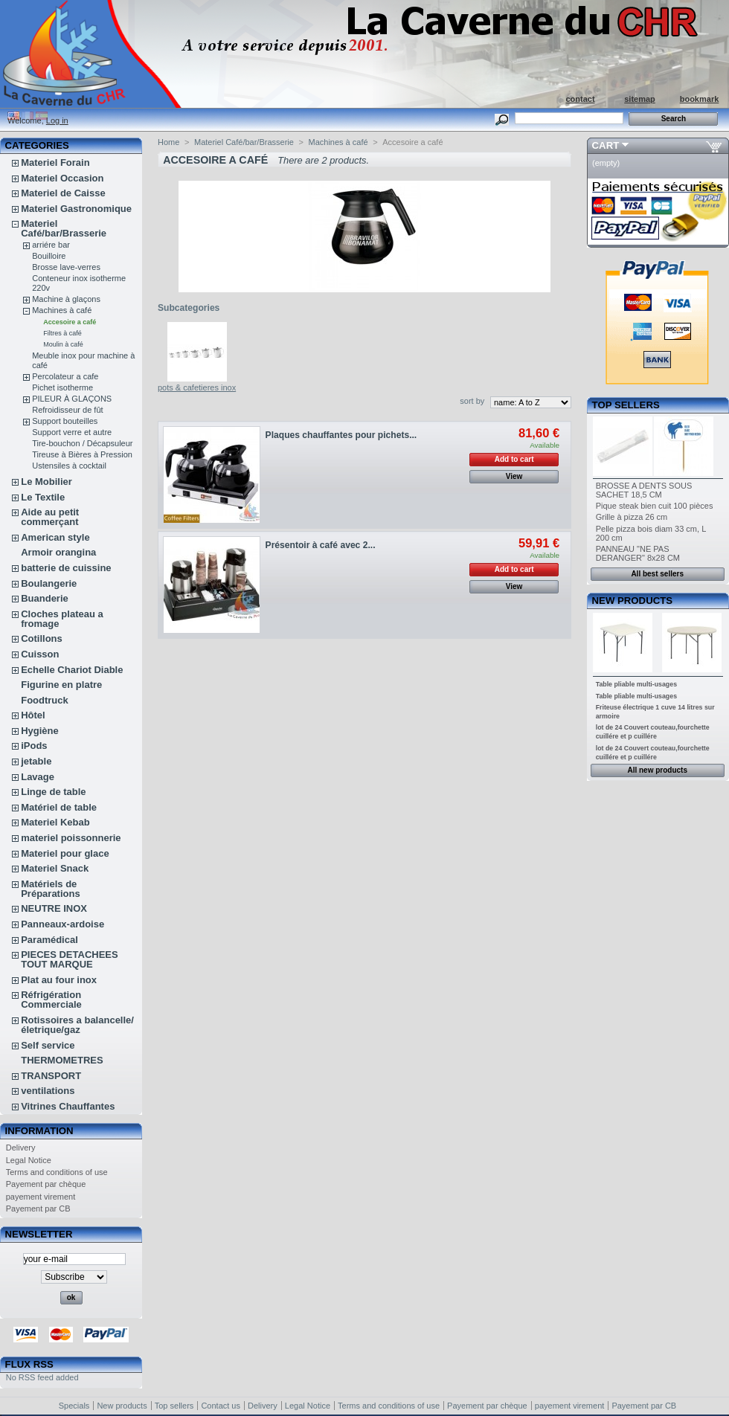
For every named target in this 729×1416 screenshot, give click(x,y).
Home (168, 142)
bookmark (699, 98)
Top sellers (626, 405)
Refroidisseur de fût (67, 409)
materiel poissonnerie (71, 837)
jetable (36, 761)
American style (55, 537)
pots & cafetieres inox (197, 387)
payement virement (41, 1196)
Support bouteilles (64, 420)
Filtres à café (62, 333)
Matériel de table (59, 807)
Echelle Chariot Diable (72, 669)
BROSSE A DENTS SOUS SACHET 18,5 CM (644, 490)
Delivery (21, 1147)
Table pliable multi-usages (636, 684)
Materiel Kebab (55, 822)
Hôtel (33, 715)
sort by (472, 400)
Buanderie (44, 598)
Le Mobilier (46, 481)
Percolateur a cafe (65, 376)
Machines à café (61, 310)
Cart (606, 145)
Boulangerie (49, 583)
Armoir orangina (58, 552)
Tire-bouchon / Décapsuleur (82, 443)
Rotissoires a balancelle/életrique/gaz (77, 1024)
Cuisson (40, 654)
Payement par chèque (46, 1184)
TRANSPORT (51, 1075)
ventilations (47, 1090)
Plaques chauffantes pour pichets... (341, 435)
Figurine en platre (61, 684)
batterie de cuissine (66, 567)
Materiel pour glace (65, 853)
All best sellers (657, 574)
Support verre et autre (72, 432)
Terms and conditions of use (57, 1172)
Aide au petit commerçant (50, 516)
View (514, 476)
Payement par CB (38, 1208)
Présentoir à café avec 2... (321, 545)
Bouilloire (48, 255)
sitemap (639, 98)
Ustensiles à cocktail (69, 465)
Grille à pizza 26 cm (632, 516)
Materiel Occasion (62, 178)
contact (579, 98)
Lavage (37, 776)
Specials (74, 1405)
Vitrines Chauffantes (68, 1106)
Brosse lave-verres (66, 267)
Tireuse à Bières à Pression (82, 454)
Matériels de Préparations (50, 888)
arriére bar (51, 244)
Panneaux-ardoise (62, 924)
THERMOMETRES (62, 1060)
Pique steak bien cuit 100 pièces (654, 505)
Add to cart (514, 459)
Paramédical (49, 939)
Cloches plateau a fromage (62, 618)
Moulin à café (63, 344)
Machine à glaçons (66, 299)
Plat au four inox (59, 979)
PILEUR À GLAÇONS (72, 398)
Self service (47, 1045)
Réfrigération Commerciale (51, 999)
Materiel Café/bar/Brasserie (63, 228)
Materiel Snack (55, 868)
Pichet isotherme (62, 387)
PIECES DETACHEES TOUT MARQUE (69, 959)
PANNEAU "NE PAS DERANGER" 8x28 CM (638, 553)
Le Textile (43, 497)
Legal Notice (28, 1160)
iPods (34, 745)
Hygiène (40, 730)
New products (632, 600)
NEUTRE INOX (54, 908)
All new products (657, 770)
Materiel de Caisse (63, 193)
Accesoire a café (69, 322)
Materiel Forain (55, 162)
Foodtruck (44, 700)
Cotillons (41, 638)
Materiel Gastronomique (76, 208)
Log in (57, 120)
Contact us (220, 1405)
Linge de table (53, 791)
